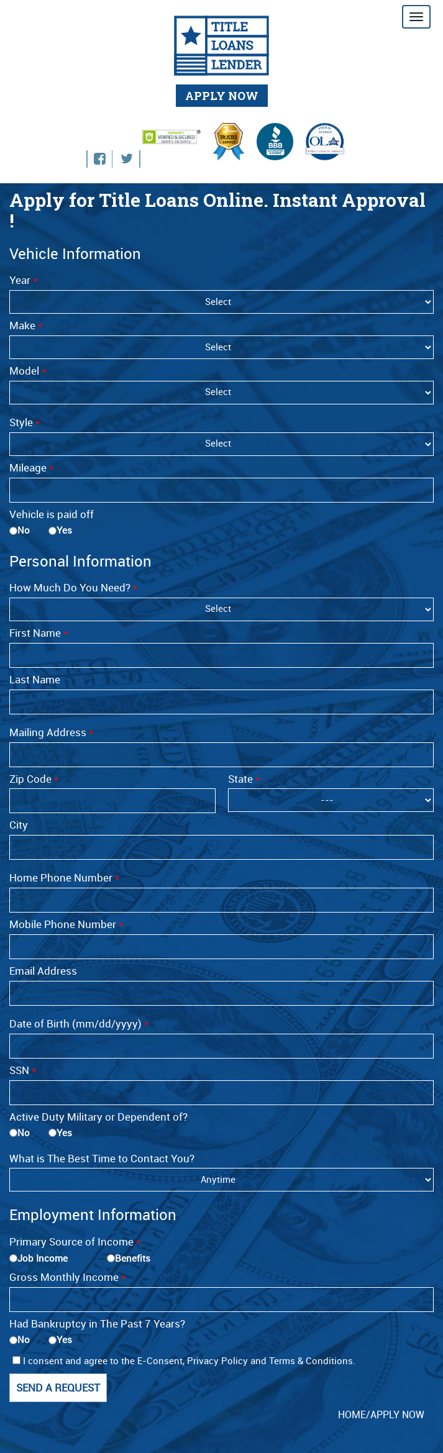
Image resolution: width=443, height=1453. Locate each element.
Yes (64, 530)
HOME (352, 1415)
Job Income (42, 1258)
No (23, 530)
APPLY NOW (221, 95)
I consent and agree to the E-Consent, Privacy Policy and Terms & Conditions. (183, 1361)
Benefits (132, 1258)
